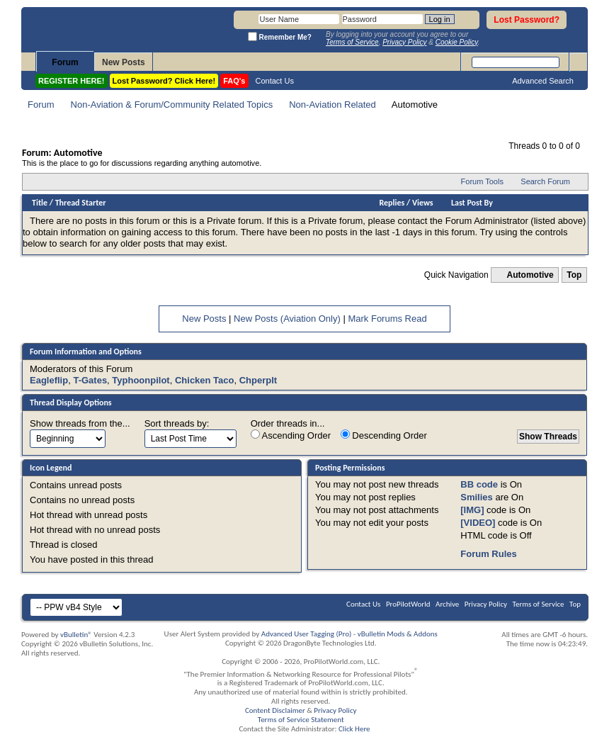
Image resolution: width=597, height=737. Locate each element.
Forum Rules (488, 553)
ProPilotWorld (408, 604)
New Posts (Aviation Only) (287, 318)
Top (574, 275)
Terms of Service (538, 604)
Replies (392, 203)
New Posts (123, 62)
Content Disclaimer (275, 710)
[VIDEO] (477, 522)
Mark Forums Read (387, 318)
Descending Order (384, 435)
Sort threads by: (177, 423)
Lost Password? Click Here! (164, 81)
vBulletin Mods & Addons (398, 633)
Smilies (476, 497)
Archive (447, 604)
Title (39, 203)
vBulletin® (76, 634)
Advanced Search (543, 81)
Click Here (354, 728)
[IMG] (472, 510)
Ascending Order (291, 435)
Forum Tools (482, 181)
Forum (65, 62)
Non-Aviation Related (332, 104)
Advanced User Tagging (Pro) (306, 633)
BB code (479, 484)
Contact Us (275, 81)
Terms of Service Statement (301, 719)
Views (422, 203)
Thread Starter (80, 203)
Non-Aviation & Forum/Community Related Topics (172, 104)
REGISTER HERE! (71, 81)
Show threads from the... (80, 423)
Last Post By (472, 203)
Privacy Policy (486, 604)
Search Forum (545, 181)
